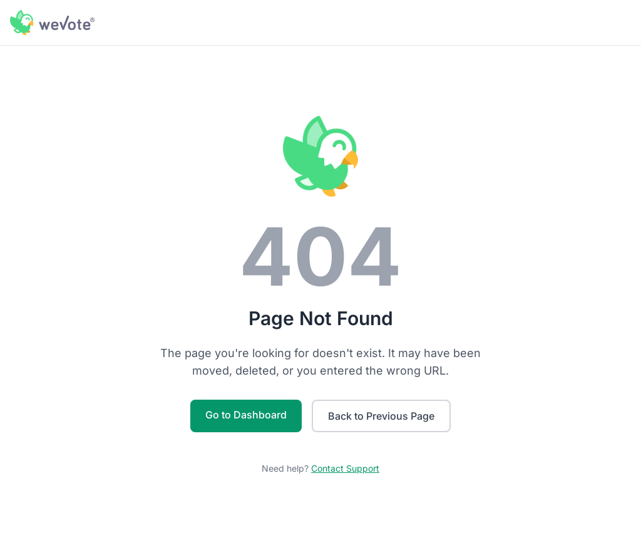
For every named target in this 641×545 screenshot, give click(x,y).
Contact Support (345, 468)
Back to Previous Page (381, 416)
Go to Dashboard (246, 414)
